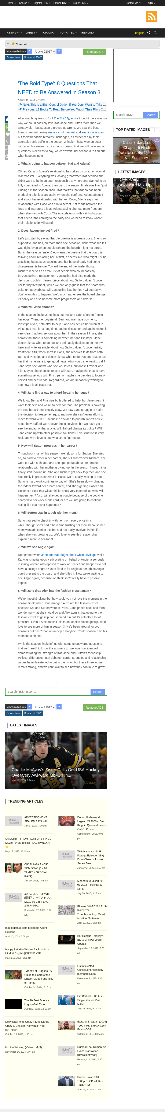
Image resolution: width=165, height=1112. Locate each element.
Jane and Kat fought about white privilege (68, 563)
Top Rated (97, 1101)
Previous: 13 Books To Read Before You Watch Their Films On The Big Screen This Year (78, 118)
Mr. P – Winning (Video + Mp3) (22, 1044)
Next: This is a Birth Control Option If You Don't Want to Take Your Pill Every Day (73, 113)
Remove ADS (94, 51)
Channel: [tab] (20, 44)
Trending (114, 1101)
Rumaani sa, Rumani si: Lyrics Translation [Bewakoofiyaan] (90, 1040)
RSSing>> (50, 1101)
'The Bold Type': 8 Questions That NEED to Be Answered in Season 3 (61, 92)
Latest (65, 1101)
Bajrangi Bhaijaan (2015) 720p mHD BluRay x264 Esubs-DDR (91, 1015)
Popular (80, 1101)
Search (97, 700)
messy (52, 141)
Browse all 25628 (33, 57)
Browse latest (14, 57)
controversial (66, 141)
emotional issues (93, 141)
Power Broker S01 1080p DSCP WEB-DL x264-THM (91, 1070)
